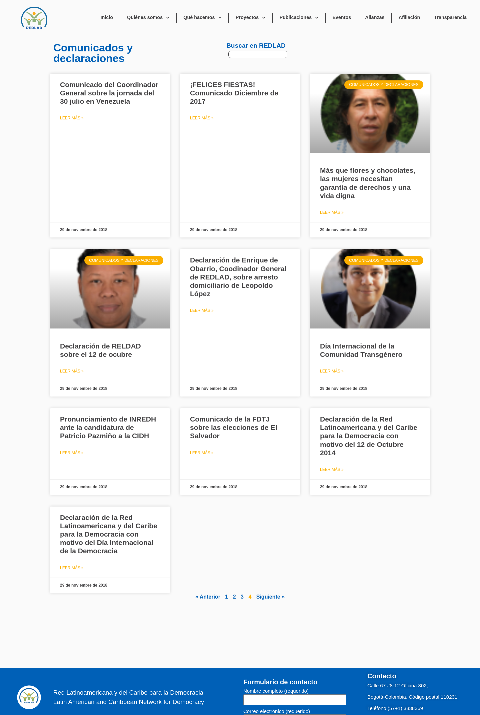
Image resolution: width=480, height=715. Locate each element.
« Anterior (207, 597)
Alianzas (374, 17)
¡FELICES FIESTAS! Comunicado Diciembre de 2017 (234, 93)
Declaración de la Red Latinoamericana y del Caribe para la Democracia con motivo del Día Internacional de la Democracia (108, 534)
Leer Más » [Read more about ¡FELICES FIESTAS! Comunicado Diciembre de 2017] (202, 118)
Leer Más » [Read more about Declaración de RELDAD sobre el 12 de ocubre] (72, 371)
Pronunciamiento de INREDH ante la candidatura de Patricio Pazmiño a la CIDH (108, 427)
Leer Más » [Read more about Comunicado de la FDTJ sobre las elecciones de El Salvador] (202, 453)
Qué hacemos (202, 18)
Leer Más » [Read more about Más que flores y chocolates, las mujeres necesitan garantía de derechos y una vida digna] (332, 212)
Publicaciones (298, 18)
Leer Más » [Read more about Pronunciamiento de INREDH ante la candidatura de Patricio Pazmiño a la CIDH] (72, 453)
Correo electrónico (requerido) (276, 711)
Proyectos (251, 18)
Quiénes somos (148, 18)
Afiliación (409, 17)
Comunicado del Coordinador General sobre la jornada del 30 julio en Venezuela (109, 93)
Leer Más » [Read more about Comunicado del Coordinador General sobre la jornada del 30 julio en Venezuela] (72, 118)
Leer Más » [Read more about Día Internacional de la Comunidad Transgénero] (332, 371)
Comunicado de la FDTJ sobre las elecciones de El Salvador (233, 427)
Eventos (341, 17)
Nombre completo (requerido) (276, 691)
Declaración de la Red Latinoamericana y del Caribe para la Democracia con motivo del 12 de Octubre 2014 (368, 436)
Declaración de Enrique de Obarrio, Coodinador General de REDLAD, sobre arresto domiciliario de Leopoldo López (238, 276)
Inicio (106, 17)
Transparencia (450, 17)
